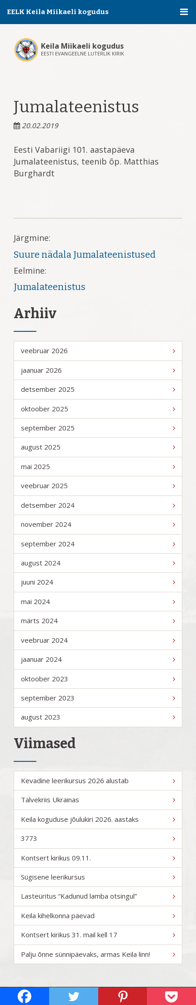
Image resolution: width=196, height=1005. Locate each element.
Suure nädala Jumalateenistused (85, 254)
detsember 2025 (98, 389)
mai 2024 (98, 601)
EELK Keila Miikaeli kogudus (58, 12)
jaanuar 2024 (98, 659)
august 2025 (98, 446)
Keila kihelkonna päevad (98, 915)
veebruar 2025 (98, 485)
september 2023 (98, 697)
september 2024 (98, 543)
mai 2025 (98, 466)
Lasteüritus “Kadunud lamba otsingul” (98, 895)
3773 (98, 838)
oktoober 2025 (98, 408)
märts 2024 (98, 620)
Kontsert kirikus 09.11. (98, 857)
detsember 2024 (98, 505)
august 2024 (98, 562)
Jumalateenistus (49, 286)
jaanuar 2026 (98, 370)
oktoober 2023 (98, 678)
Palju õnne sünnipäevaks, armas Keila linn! (98, 954)
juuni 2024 (98, 581)
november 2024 (98, 524)
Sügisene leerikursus (98, 876)
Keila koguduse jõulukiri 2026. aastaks (98, 819)
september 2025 (98, 427)
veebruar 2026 (98, 350)
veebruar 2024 (98, 640)
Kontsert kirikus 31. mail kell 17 (98, 934)
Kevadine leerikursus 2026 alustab (98, 780)
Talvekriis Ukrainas (98, 799)
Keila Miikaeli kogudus (82, 46)
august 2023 (98, 716)
